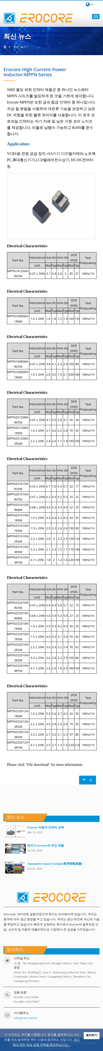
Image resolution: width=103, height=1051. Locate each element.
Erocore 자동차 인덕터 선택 (45, 827)
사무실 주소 (22, 958)
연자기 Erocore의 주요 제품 (45, 845)
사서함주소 (21, 1013)
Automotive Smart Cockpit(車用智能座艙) (54, 863)
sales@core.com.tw (25, 1018)
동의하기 (91, 1035)
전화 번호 (20, 992)
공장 (17, 967)
